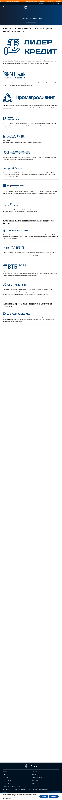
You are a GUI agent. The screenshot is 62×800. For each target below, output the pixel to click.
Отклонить (53, 796)
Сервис (34, 774)
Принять (43, 796)
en (42, 3)
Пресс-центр (7, 780)
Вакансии (6, 783)
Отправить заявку (54, 3)
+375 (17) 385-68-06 (33, 789)
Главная (5, 13)
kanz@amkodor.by (44, 789)
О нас (5, 772)
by (44, 3)
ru (40, 3)
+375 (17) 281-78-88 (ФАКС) (19, 789)
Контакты (35, 780)
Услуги (5, 777)
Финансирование (37, 777)
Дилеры (5, 774)
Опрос (33, 783)
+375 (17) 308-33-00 (16, 786)
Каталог (34, 772)
